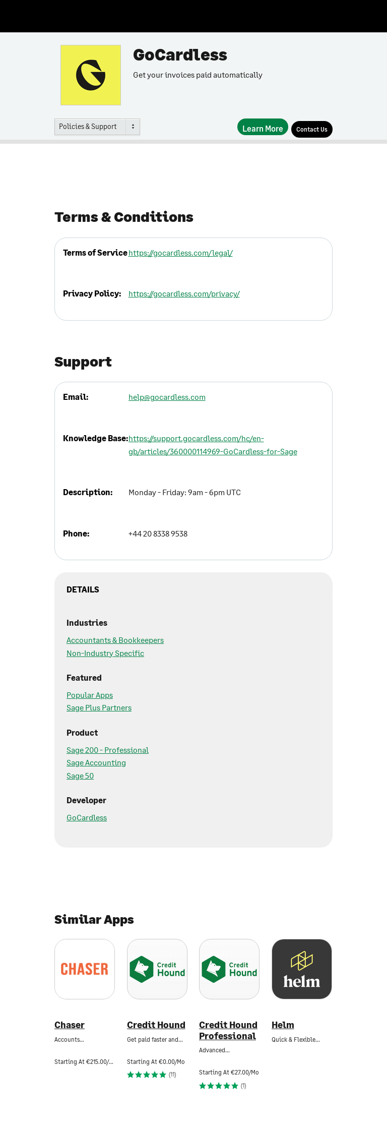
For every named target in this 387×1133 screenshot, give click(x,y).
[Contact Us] (312, 129)
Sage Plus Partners (99, 707)
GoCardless (87, 817)
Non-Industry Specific (105, 653)
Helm (283, 1025)
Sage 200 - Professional (108, 749)
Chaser (69, 1025)
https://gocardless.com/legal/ (180, 252)
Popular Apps (90, 694)
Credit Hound (156, 1025)
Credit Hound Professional (228, 1030)
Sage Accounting (96, 762)
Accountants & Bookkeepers (115, 639)
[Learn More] (262, 126)
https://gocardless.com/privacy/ (184, 293)
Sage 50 (80, 775)
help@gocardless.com (167, 396)
